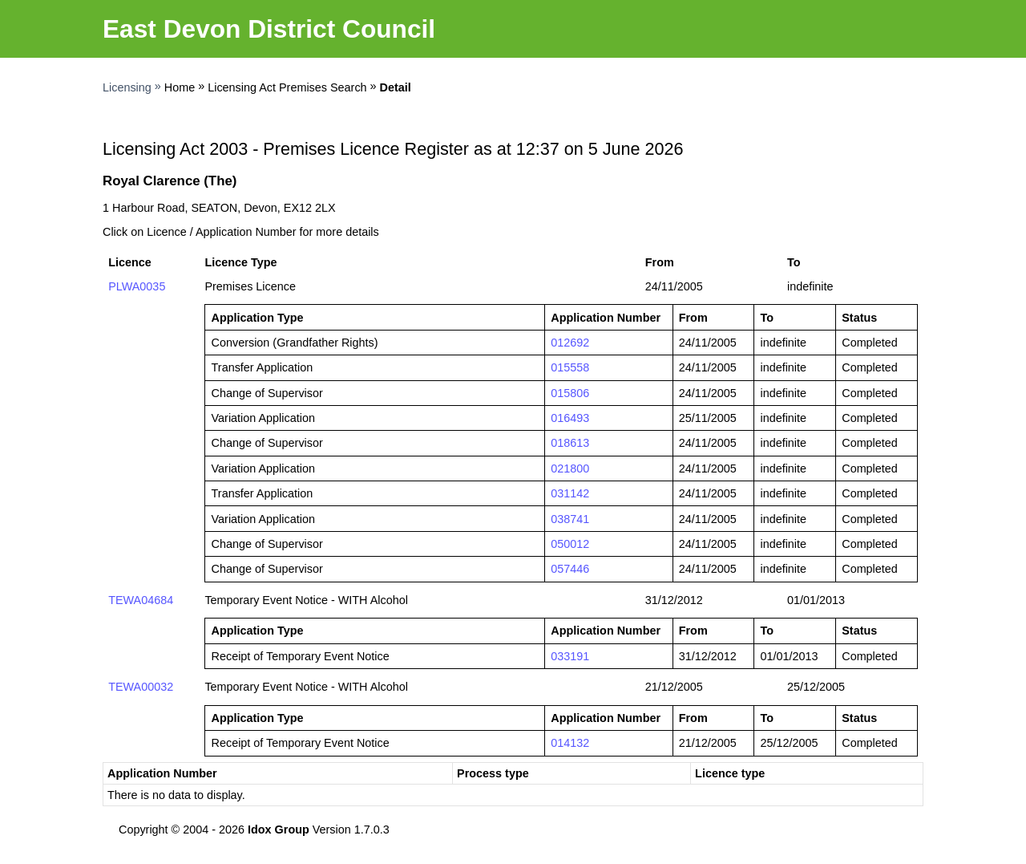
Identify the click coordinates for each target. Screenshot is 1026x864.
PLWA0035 (136, 286)
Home (179, 87)
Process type (493, 773)
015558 (570, 367)
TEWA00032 (140, 686)
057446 (570, 568)
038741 (570, 519)
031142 (570, 493)
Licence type (730, 773)
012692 (570, 342)
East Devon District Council (269, 28)
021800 (570, 468)
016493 (570, 418)
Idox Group (278, 829)
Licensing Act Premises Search (287, 87)
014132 (570, 742)
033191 (570, 656)
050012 (570, 543)
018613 (570, 442)
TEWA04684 (140, 600)
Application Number (162, 773)
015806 (570, 393)
